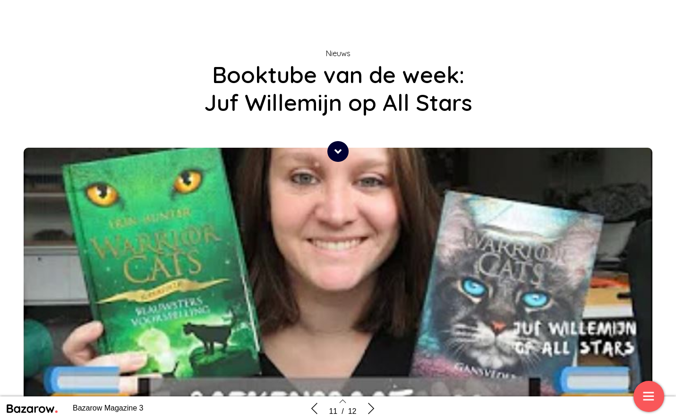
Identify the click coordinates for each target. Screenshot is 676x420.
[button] (338, 151)
